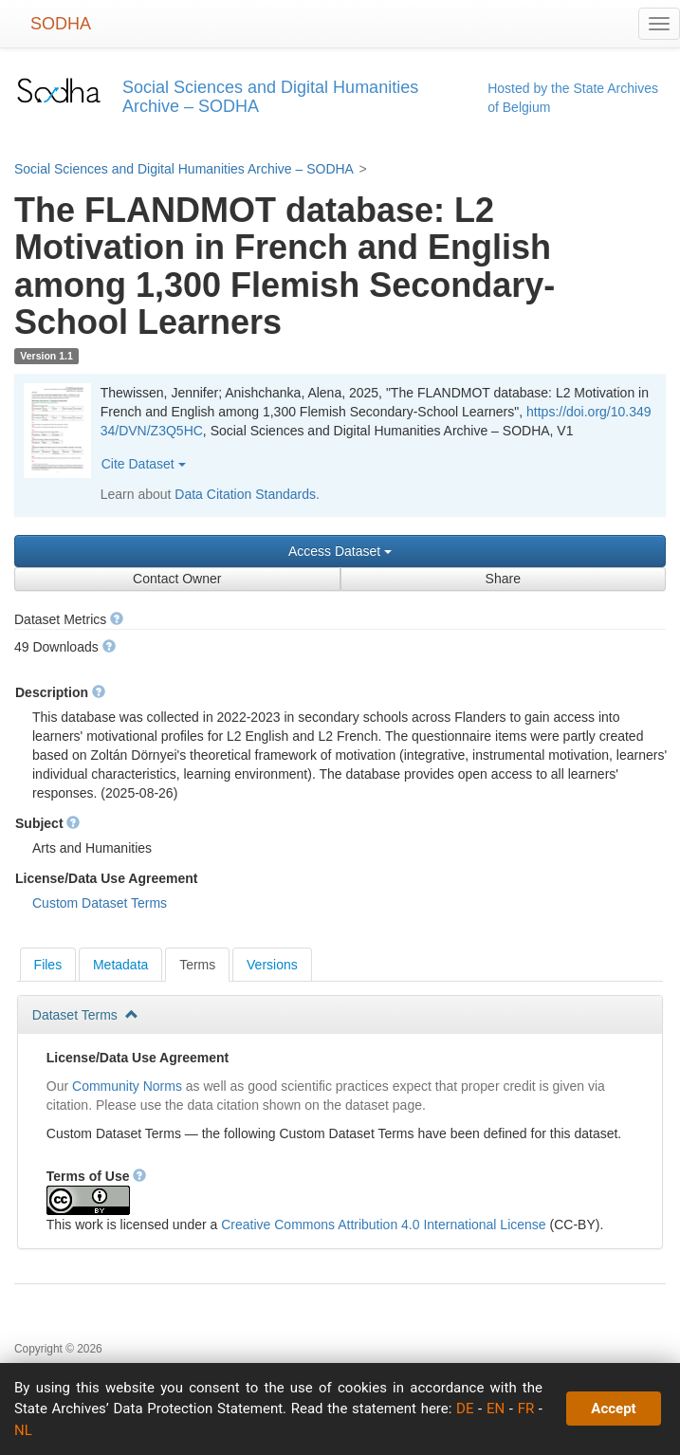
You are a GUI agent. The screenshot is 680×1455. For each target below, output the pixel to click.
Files (48, 964)
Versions (272, 964)
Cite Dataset (143, 463)
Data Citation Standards (245, 494)
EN (496, 1408)
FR (526, 1408)
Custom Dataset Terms (99, 903)
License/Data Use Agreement (137, 1057)
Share (503, 578)
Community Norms (127, 1086)
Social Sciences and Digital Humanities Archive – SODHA (184, 168)
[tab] (48, 964)
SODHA (60, 23)
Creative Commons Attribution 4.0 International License (383, 1224)
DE (464, 1408)
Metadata (120, 964)
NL (23, 1430)
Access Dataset (340, 551)
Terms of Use (96, 1176)
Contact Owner (177, 578)
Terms (197, 964)
